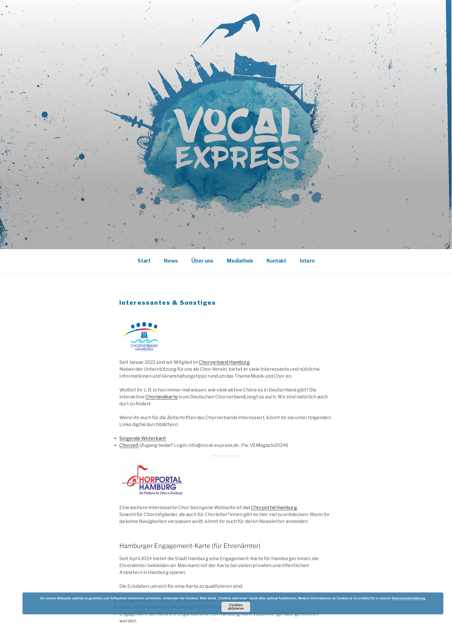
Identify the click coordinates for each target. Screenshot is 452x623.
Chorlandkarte (161, 397)
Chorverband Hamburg (224, 362)
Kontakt (276, 261)
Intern (307, 261)
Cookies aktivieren (236, 607)
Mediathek (240, 261)
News (171, 261)
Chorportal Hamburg (274, 507)
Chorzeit (129, 445)
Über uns (202, 261)
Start (144, 261)
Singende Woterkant (142, 438)
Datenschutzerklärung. (409, 598)
